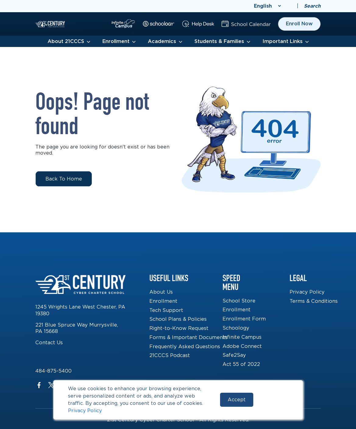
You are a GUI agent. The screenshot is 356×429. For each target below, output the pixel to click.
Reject (274, 399)
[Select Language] (267, 6)
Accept (237, 399)
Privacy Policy (85, 410)
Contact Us (49, 342)
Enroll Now (299, 24)
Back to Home (63, 179)
